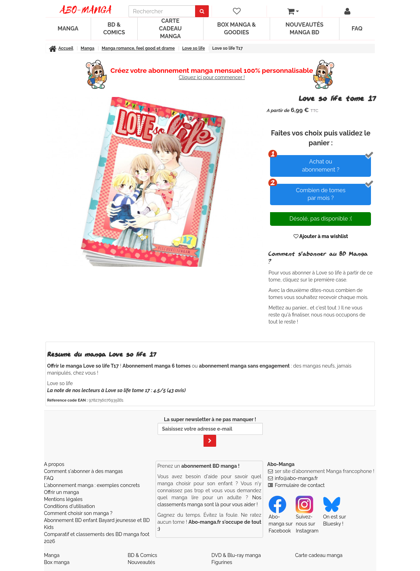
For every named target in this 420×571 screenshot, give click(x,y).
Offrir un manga (61, 492)
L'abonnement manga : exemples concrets (92, 485)
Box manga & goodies (236, 28)
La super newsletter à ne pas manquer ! (210, 432)
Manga (68, 28)
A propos (54, 464)
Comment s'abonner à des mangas (83, 471)
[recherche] (162, 11)
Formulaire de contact (299, 485)
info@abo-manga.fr (296, 478)
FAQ (357, 28)
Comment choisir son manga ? (78, 513)
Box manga (57, 562)
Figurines (222, 562)
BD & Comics (114, 28)
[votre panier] (293, 11)
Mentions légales (63, 499)
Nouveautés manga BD (304, 28)
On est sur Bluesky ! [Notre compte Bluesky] (334, 514)
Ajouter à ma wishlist (321, 236)
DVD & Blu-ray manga (236, 555)
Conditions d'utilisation (69, 506)
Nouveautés (141, 562)
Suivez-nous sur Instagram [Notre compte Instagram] (307, 517)
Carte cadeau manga (170, 29)
